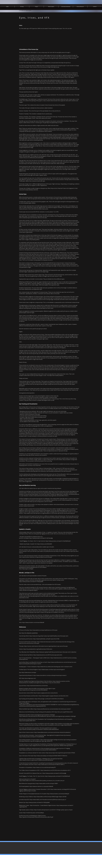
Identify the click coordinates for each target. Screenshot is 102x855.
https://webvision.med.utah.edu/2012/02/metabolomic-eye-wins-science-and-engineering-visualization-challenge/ (47, 716)
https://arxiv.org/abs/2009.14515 (27, 720)
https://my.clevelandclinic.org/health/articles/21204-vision (37, 649)
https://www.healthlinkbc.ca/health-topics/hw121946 (46, 639)
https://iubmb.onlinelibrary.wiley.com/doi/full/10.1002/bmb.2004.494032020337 (39, 729)
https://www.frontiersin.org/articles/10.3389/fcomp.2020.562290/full (36, 760)
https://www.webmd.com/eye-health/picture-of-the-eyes (43, 630)
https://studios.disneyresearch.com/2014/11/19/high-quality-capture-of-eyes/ (53, 810)
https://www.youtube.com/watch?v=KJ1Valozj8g (41, 538)
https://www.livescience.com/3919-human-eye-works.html (47, 655)
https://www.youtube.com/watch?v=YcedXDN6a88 (31, 736)
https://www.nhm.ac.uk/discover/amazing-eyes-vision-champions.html (54, 666)
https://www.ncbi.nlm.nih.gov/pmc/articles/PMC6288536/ (33, 690)
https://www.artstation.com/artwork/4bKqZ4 (58, 793)
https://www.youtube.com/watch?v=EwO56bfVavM (57, 541)
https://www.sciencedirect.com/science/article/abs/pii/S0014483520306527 (38, 750)
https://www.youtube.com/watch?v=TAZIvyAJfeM (31, 581)
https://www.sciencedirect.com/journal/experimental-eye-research (49, 675)
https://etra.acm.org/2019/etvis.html (63, 712)
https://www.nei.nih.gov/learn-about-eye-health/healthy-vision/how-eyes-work (48, 636)
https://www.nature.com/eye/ (28, 672)
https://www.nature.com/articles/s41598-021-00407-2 (51, 764)
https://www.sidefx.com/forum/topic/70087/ (47, 783)
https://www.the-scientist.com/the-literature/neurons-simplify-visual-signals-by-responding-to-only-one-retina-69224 (44, 681)
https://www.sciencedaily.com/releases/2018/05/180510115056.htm (50, 755)
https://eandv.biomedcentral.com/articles (37, 685)
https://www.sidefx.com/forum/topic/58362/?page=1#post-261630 (49, 796)
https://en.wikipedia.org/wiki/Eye (29, 633)
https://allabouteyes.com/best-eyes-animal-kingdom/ (51, 669)
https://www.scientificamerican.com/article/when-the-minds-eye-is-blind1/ (52, 709)
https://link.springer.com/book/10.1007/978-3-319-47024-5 (49, 698)
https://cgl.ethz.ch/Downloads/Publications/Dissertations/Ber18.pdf (36, 817)
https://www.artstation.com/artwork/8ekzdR (33, 622)
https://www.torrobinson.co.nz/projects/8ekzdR (41, 786)
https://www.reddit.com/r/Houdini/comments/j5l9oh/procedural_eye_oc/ (48, 799)
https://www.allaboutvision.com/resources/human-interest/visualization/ (52, 732)
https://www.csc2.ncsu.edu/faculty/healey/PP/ (44, 767)
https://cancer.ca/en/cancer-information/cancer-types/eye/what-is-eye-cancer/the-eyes (46, 646)
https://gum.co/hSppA (27, 569)
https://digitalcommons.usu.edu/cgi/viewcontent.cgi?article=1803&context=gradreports (51, 745)
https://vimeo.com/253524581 (44, 544)
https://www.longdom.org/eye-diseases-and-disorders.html (53, 696)
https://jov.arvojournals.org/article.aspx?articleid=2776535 (60, 753)
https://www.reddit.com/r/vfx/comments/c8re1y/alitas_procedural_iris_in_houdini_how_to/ (41, 780)
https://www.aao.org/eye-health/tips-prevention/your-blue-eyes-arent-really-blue (56, 652)
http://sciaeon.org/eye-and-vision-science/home (46, 693)
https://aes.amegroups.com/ (29, 678)
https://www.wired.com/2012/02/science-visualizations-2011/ (56, 770)
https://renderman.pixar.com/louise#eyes (33, 812)
